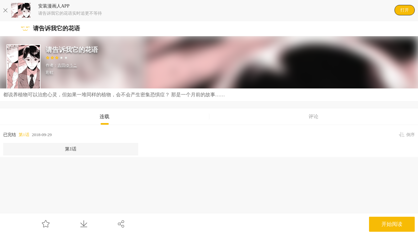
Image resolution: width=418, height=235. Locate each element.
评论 (313, 116)
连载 (104, 116)
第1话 (24, 134)
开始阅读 (391, 224)
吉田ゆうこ (67, 65)
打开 (404, 10)
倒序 (410, 134)
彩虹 (50, 72)
